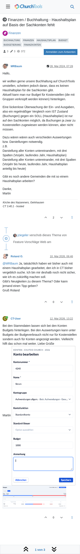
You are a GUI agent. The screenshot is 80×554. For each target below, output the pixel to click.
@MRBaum (10, 263)
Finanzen (15, 33)
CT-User (16, 318)
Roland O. (17, 256)
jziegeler (23, 235)
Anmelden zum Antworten (61, 52)
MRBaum (16, 66)
